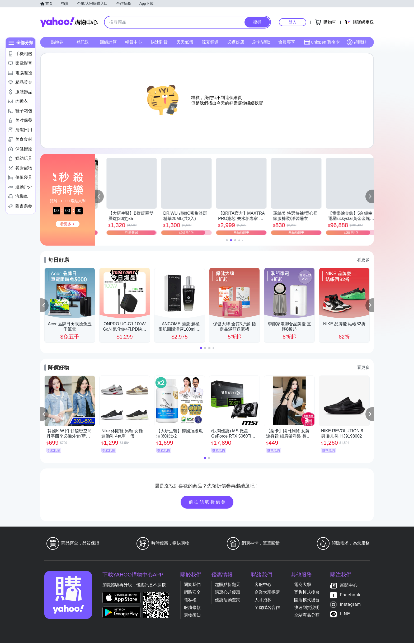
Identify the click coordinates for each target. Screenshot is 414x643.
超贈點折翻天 (227, 584)
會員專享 (286, 42)
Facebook (350, 595)
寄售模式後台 (306, 592)
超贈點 (356, 42)
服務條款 (192, 607)
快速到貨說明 (306, 607)
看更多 (363, 259)
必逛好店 (235, 42)
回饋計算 (108, 42)
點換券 (57, 42)
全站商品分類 (306, 615)
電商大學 (302, 584)
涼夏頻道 (210, 42)
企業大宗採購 (267, 592)
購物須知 (192, 615)
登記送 (82, 42)
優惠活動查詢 (227, 600)
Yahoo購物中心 (69, 22)
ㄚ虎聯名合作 (267, 607)
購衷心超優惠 (227, 592)
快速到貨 (159, 42)
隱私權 (190, 600)
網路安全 (192, 592)
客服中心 (263, 584)
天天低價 (184, 42)
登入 (293, 22)
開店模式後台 (306, 600)
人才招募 (263, 600)
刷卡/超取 (261, 42)
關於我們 (192, 584)
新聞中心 (349, 585)
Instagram (350, 604)
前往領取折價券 (208, 502)
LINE (345, 614)
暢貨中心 (133, 42)
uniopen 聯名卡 (322, 42)
